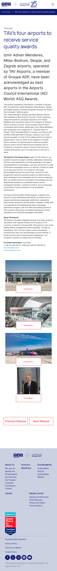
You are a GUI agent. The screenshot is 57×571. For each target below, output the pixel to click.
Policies (40, 471)
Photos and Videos (37, 503)
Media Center (36, 493)
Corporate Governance (10, 484)
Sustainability (44, 464)
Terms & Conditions (13, 547)
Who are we (10, 468)
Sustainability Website (43, 475)
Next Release (41, 421)
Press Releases (35, 500)
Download (28, 289)
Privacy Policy (11, 543)
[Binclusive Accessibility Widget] (6, 562)
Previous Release (15, 421)
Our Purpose (10, 480)
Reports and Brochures (39, 497)
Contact (8, 488)
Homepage (6, 12)
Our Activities (10, 477)
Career (8, 493)
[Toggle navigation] (53, 4)
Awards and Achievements (11, 472)
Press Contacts (35, 505)
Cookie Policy (11, 552)
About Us (9, 464)
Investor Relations (26, 466)
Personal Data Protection (15, 539)
